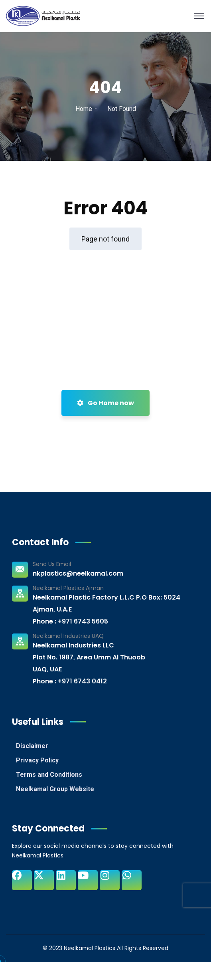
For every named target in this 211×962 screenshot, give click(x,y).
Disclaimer (32, 746)
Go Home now (105, 403)
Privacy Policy (37, 760)
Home (83, 109)
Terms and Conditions (49, 774)
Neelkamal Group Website (55, 789)
